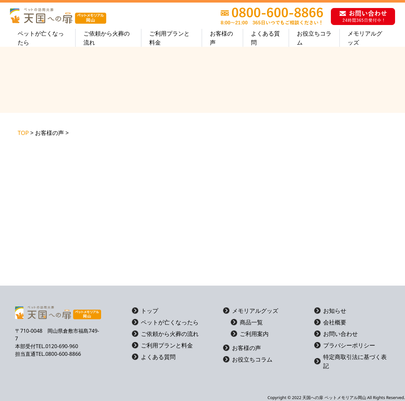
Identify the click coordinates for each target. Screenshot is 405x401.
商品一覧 (247, 322)
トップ (145, 310)
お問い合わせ (336, 334)
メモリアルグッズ (365, 37)
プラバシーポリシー (344, 345)
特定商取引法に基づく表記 (350, 361)
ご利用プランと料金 (169, 37)
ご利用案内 (250, 334)
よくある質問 (265, 37)
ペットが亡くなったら (41, 37)
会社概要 (330, 322)
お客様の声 (221, 37)
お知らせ (330, 310)
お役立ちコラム (314, 37)
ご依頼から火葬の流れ (106, 37)
